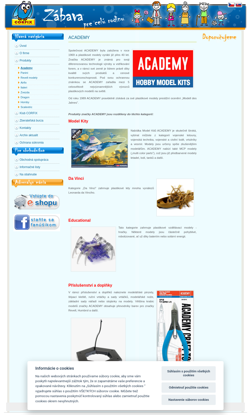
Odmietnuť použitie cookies (188, 387)
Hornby (25, 102)
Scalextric (26, 107)
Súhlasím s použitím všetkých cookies (188, 373)
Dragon (25, 97)
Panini (24, 72)
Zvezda (25, 92)
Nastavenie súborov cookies (188, 400)
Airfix (23, 82)
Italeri (24, 87)
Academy (27, 67)
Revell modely (29, 77)
